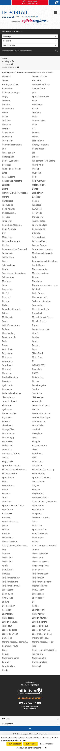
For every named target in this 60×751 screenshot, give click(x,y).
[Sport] (30, 36)
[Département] (30, 45)
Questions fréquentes (30, 706)
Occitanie (7, 64)
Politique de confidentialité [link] (28, 747)
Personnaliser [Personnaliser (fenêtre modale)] (46, 743)
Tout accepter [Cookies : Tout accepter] (14, 743)
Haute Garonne (10, 67)
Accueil (3, 72)
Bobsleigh (7, 61)
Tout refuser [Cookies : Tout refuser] (30, 743)
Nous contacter (30, 709)
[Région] (30, 41)
